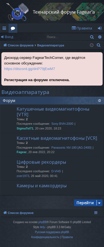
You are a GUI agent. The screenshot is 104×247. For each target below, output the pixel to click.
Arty (42, 227)
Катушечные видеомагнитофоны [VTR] (53, 111)
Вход (9, 36)
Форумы (14, 29)
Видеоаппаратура (25, 92)
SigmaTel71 (25, 128)
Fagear (22, 152)
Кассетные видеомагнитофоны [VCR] (57, 138)
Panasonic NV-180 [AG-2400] (71, 147)
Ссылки (5, 29)
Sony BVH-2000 (62, 123)
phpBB (43, 222)
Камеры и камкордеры (42, 186)
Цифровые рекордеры (41, 162)
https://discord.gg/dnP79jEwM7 (29, 69)
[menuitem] (81, 28)
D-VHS (56, 171)
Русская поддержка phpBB (52, 232)
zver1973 (23, 176)
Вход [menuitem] (101, 29)
